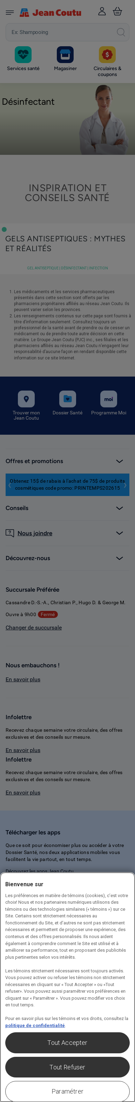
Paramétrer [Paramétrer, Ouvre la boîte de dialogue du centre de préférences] (67, 1091)
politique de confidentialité (35, 1025)
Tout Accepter (67, 1042)
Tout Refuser (67, 1067)
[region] (67, 987)
